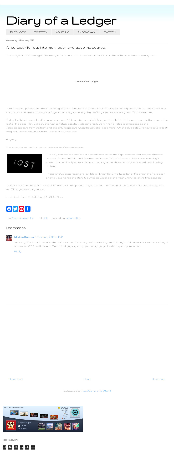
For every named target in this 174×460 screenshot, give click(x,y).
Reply (17, 251)
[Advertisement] (87, 340)
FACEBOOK (18, 32)
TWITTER (40, 32)
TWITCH (110, 32)
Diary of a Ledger (61, 20)
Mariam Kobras (24, 237)
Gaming (23, 218)
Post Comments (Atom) (96, 390)
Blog (14, 218)
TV (31, 218)
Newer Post (16, 379)
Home (87, 379)
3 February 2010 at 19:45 (49, 237)
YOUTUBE (62, 32)
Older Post (158, 379)
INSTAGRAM (86, 32)
